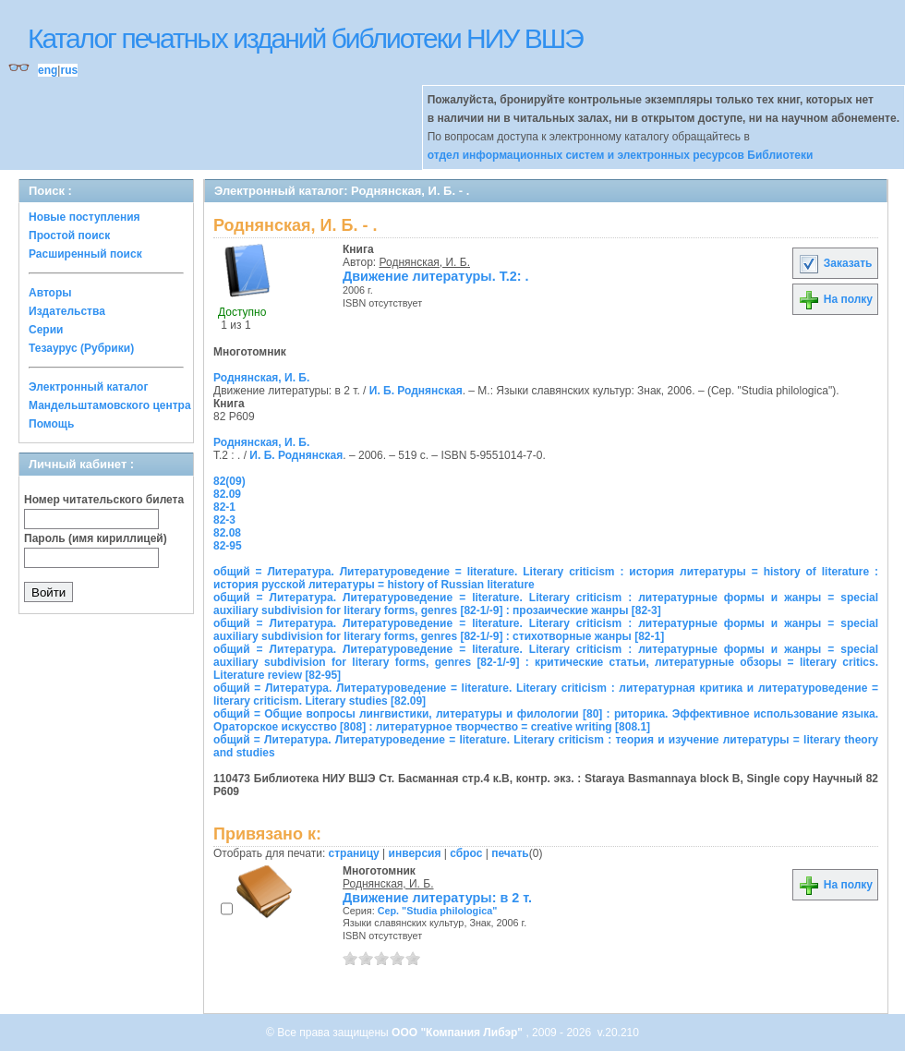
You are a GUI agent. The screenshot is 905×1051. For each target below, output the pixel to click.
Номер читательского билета (104, 499)
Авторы (50, 292)
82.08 (227, 532)
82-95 (227, 545)
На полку (835, 299)
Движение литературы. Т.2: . (436, 276)
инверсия (415, 853)
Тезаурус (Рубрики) (81, 348)
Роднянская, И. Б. (425, 262)
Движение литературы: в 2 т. (437, 897)
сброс (466, 853)
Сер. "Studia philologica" (438, 910)
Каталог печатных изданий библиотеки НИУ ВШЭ (305, 38)
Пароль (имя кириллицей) (95, 538)
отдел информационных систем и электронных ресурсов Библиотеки (621, 155)
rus (69, 70)
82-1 (224, 507)
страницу (354, 853)
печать (510, 853)
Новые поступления (84, 217)
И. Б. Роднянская (416, 390)
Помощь (51, 423)
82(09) (229, 481)
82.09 (227, 494)
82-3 (224, 519)
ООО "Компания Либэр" (458, 1032)
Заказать (835, 263)
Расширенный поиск (85, 254)
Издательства (67, 311)
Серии (46, 329)
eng (47, 70)
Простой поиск (69, 235)
